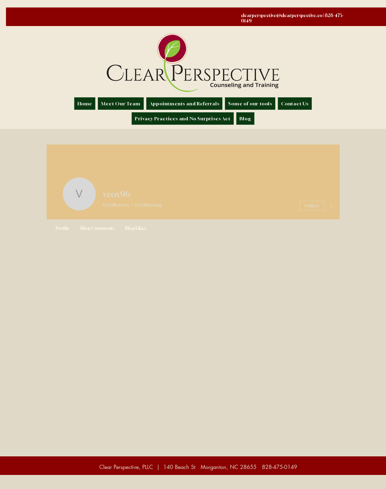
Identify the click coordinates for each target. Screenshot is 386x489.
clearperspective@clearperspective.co (282, 15)
